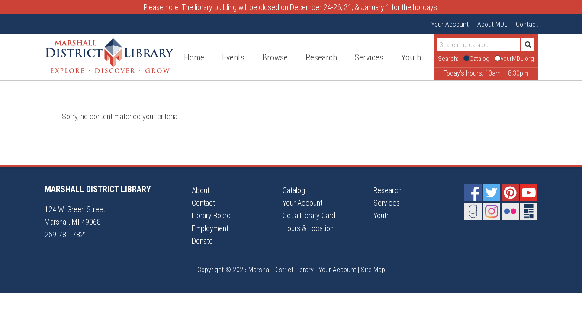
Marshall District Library (109, 55)
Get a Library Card (309, 215)
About (200, 190)
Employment (210, 228)
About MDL (492, 24)
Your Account (450, 24)
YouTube (528, 192)
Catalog (294, 190)
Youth (381, 215)
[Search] (478, 44)
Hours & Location (308, 228)
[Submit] (527, 44)
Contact (527, 24)
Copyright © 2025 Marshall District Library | (257, 270)
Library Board (211, 215)
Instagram (491, 211)
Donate (202, 240)
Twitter (491, 192)
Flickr (510, 211)
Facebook (473, 192)
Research (387, 190)
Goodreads (473, 211)
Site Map (373, 270)
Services (386, 202)
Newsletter (528, 211)
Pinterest (510, 192)
